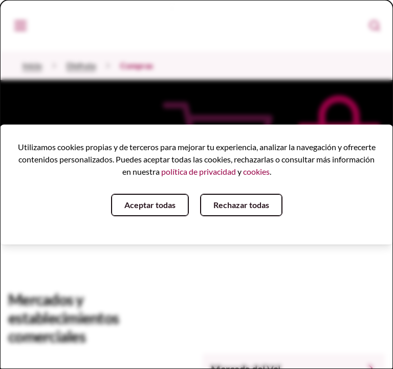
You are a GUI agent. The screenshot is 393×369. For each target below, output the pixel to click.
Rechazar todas (241, 205)
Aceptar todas (150, 205)
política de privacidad (198, 171)
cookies (256, 171)
